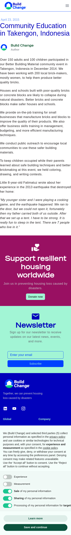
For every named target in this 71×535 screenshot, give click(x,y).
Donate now (35, 296)
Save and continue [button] (35, 527)
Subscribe (35, 363)
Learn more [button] (35, 518)
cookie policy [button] (50, 447)
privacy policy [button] (57, 436)
